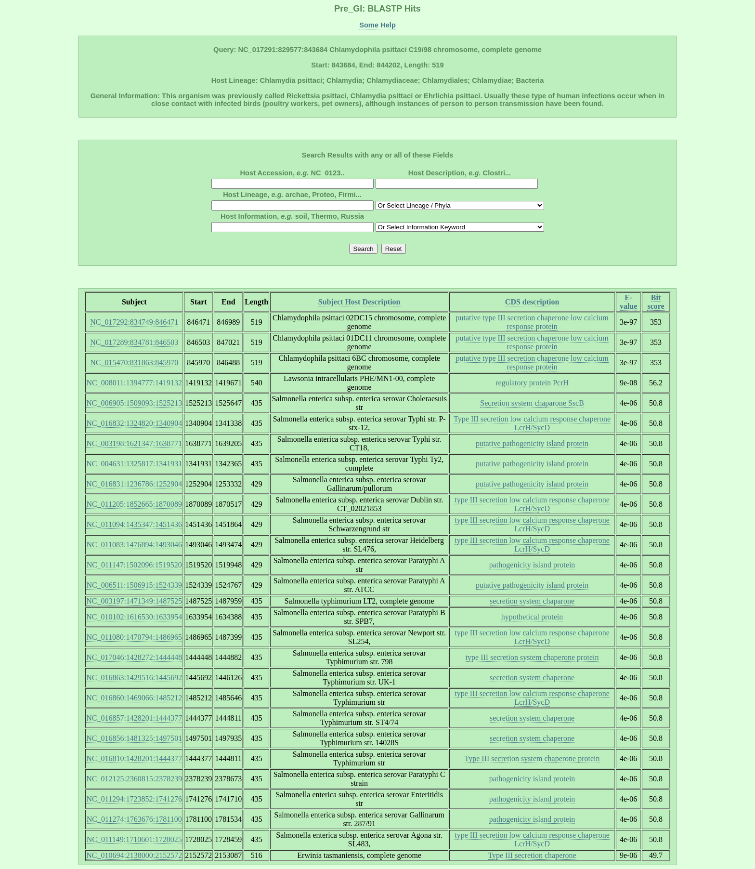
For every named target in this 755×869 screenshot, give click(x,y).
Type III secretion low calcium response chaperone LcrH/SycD (532, 423)
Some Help (377, 25)
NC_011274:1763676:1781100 (134, 819)
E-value (628, 301)
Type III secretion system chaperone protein (532, 758)
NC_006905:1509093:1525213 (134, 403)
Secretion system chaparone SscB (532, 403)
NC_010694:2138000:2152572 (134, 855)
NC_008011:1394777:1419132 (134, 383)
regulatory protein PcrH (532, 383)
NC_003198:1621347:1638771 (134, 443)
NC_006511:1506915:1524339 (134, 585)
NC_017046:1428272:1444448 (134, 657)
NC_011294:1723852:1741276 (134, 799)
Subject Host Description (359, 302)
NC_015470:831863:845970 (134, 362)
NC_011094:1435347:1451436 (134, 524)
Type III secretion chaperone (532, 855)
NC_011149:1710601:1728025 (134, 839)
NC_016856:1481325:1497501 (134, 738)
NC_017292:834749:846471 (134, 322)
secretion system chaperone (532, 677)
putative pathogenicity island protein (532, 443)
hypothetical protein (532, 617)
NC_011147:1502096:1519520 (134, 565)
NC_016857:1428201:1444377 (134, 718)
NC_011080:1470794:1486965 (134, 637)
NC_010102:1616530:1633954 (134, 617)
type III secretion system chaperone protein (532, 657)
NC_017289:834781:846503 (134, 342)
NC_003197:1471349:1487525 (134, 601)
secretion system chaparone (532, 601)
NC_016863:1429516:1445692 (134, 677)
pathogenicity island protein (532, 565)
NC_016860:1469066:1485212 (134, 698)
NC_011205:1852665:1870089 (134, 504)
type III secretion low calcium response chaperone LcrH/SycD (532, 504)
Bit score (655, 301)
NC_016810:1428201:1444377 (134, 758)
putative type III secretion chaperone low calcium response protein (532, 322)
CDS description (532, 302)
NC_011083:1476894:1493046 (134, 544)
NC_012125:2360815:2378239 (134, 779)
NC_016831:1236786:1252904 (134, 484)
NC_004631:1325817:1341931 (134, 464)
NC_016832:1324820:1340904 (134, 423)
